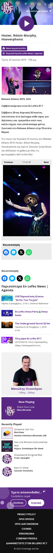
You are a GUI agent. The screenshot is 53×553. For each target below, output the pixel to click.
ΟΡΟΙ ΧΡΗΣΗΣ (26, 519)
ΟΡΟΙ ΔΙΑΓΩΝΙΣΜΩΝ (26, 524)
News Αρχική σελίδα (16, 48)
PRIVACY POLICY (26, 514)
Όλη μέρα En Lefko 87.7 (28, 338)
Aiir (37, 548)
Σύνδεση (18, 502)
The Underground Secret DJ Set (32, 323)
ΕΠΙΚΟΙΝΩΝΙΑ (26, 533)
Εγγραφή (36, 502)
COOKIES (26, 528)
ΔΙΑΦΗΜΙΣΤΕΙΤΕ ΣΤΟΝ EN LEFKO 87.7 (26, 543)
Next (45, 161)
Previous (7, 161)
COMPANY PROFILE (26, 538)
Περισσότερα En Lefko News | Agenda (24, 53)
